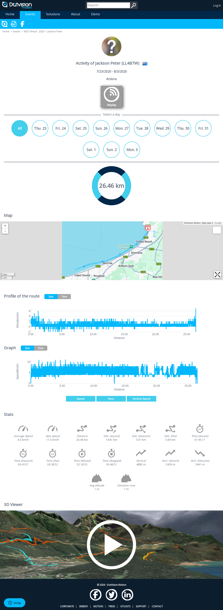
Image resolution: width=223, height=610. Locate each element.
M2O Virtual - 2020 (34, 31)
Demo (95, 14)
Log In (217, 5)
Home (9, 14)
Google (218, 223)
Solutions (53, 14)
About (75, 14)
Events (30, 14)
